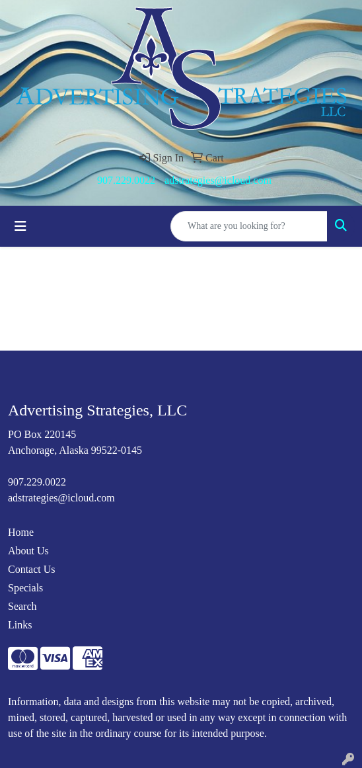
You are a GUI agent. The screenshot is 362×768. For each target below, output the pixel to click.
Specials (25, 587)
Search (22, 606)
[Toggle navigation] (20, 226)
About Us (28, 550)
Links (20, 624)
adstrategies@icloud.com (218, 180)
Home (21, 532)
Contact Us (31, 569)
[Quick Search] (249, 226)
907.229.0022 (126, 180)
